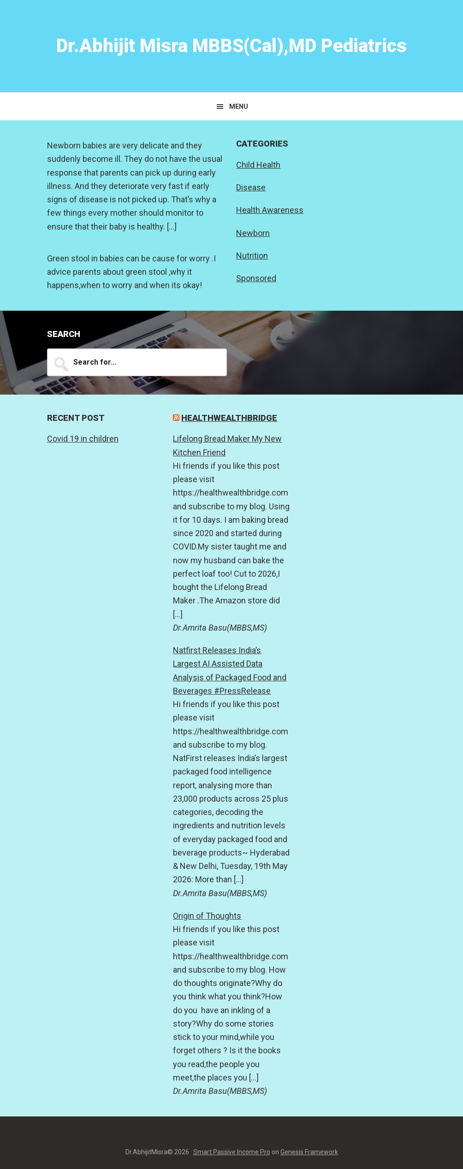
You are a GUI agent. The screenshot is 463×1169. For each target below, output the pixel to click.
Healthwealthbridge (229, 418)
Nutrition (252, 255)
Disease (251, 187)
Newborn (253, 233)
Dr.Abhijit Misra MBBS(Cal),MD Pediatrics (231, 46)
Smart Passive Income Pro (231, 1152)
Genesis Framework (309, 1152)
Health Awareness (269, 210)
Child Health (258, 165)
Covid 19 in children (83, 438)
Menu (238, 106)
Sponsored (256, 278)
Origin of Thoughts (207, 916)
